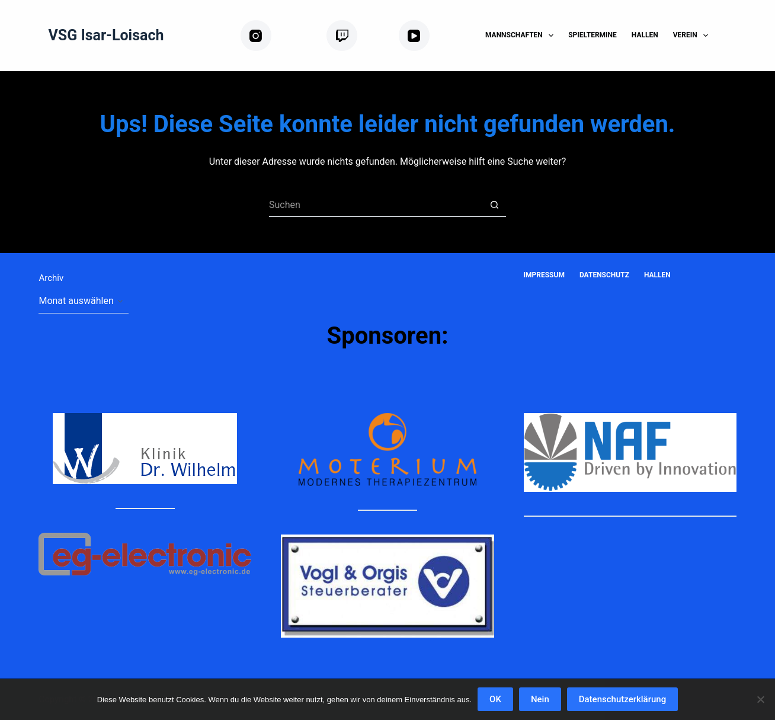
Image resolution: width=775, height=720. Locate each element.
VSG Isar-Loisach (106, 35)
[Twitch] (357, 36)
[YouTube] (432, 36)
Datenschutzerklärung (622, 699)
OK (495, 699)
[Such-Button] (494, 205)
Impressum (544, 275)
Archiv (51, 278)
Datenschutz (604, 275)
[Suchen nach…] (375, 205)
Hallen (645, 35)
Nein (540, 699)
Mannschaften (521, 35)
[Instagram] (279, 36)
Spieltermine (592, 35)
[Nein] (760, 699)
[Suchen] (732, 35)
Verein (693, 35)
